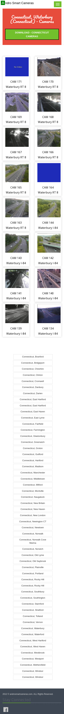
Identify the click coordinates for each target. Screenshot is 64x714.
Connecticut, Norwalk (32, 533)
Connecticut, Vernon (33, 622)
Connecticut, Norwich (32, 549)
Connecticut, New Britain (33, 503)
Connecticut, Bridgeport (32, 363)
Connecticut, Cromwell (33, 381)
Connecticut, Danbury (32, 387)
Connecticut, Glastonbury (32, 436)
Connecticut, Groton (33, 448)
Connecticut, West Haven (32, 646)
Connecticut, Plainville (33, 567)
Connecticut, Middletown (33, 478)
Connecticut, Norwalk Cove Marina (32, 541)
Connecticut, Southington (32, 598)
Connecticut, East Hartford (33, 399)
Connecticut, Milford (33, 484)
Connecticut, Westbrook (33, 652)
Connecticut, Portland (32, 573)
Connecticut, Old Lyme (33, 555)
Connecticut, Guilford (32, 454)
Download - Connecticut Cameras (32, 34)
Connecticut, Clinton (33, 375)
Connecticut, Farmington (33, 430)
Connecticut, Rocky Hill (32, 579)
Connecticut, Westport (33, 658)
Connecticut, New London (33, 515)
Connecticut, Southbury (32, 591)
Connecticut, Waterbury (32, 628)
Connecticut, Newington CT (32, 521)
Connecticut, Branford (33, 356)
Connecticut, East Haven (32, 411)
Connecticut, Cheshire (33, 369)
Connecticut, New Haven (32, 509)
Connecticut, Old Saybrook (33, 561)
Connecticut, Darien (32, 393)
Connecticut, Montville (33, 491)
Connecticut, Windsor (32, 671)
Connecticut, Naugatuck (33, 497)
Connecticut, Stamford (33, 604)
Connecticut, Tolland (33, 616)
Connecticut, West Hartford (32, 640)
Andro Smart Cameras (18, 3)
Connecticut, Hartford (32, 460)
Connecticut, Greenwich (33, 442)
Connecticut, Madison (32, 466)
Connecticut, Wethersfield (32, 665)
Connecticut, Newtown (33, 527)
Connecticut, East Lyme (33, 417)
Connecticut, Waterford (33, 634)
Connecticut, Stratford (33, 610)
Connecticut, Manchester (32, 472)
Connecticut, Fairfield (32, 424)
